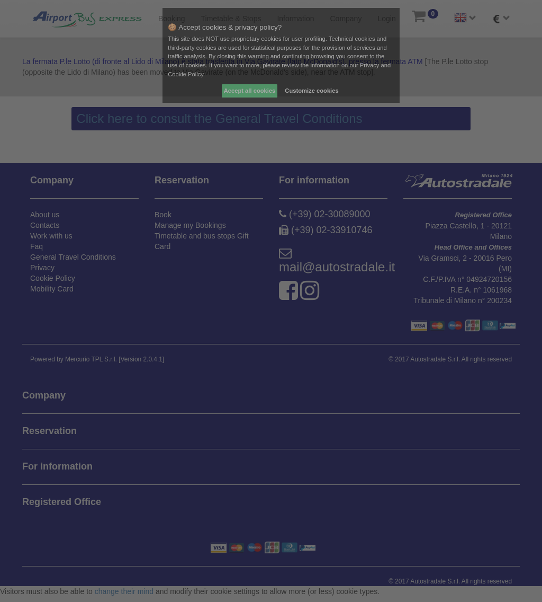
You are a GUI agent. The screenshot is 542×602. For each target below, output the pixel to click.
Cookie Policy (186, 74)
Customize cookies (311, 90)
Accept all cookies (250, 90)
